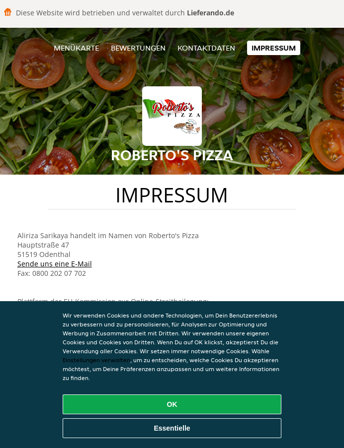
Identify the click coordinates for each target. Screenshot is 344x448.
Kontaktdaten (206, 48)
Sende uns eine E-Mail (54, 263)
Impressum (274, 48)
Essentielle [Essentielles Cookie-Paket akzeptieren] (172, 428)
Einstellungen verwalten (96, 360)
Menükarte (76, 48)
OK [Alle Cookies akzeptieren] (172, 404)
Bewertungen (138, 48)
